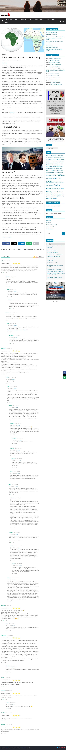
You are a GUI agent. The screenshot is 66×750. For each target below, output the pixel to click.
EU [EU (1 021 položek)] (57, 159)
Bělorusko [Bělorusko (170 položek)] (54, 155)
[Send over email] (29, 243)
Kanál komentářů (50, 226)
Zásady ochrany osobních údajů (53, 206)
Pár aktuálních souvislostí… (52, 47)
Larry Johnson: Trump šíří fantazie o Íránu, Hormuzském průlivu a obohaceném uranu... (55, 256)
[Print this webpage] (36, 243)
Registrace (48, 220)
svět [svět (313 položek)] (54, 182)
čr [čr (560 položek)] (54, 198)
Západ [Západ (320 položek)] (57, 196)
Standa (15, 291)
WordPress (23, 747)
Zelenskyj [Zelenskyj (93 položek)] (50, 196)
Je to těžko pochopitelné (51, 34)
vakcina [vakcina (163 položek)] (55, 191)
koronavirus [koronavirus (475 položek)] (54, 166)
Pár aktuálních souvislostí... (53, 262)
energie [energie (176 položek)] (51, 159)
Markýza (15, 325)
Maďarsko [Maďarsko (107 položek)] (59, 168)
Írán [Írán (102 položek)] (62, 196)
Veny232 (3, 348)
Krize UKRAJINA (24, 19)
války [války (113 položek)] (56, 194)
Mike (13, 278)
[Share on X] (14, 243)
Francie (16, 60)
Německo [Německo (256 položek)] (55, 172)
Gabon (20, 60)
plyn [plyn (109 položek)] (48, 175)
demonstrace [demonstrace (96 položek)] (49, 157)
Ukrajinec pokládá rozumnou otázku (10, 249)
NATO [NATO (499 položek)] (56, 170)
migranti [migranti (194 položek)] (49, 170)
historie (47, 19)
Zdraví (6, 22)
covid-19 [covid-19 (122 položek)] (60, 155)
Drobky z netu (49, 45)
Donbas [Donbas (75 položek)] (55, 157)
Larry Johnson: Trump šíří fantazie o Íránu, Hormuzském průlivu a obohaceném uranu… (55, 38)
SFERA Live (4, 63)
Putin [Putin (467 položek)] (52, 178)
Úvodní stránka (9, 19)
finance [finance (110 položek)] (51, 162)
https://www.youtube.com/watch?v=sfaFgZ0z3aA (17, 330)
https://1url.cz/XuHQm (7, 237)
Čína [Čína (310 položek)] (49, 198)
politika (17, 19)
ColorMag (7, 747)
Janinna (4, 60)
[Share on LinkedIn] (21, 243)
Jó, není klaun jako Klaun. (51, 32)
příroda (53, 19)
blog (31, 19)
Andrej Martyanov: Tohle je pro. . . (54, 269)
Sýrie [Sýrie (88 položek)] (59, 182)
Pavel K (13, 625)
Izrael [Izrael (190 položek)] (51, 164)
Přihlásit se (48, 222)
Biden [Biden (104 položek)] (48, 155)
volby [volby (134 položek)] (51, 194)
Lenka (16, 407)
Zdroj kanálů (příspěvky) (51, 224)
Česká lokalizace (49, 229)
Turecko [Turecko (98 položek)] (51, 185)
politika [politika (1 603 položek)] (56, 175)
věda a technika (38, 19)
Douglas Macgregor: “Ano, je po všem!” (34, 249)
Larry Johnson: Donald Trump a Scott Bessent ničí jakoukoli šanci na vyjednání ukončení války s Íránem (56, 273)
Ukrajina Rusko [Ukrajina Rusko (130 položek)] (55, 188)
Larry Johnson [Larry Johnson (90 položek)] (52, 168)
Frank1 (20, 460)
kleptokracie (12, 112)
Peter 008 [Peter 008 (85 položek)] (61, 172)
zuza (16, 337)
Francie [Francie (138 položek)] (56, 162)
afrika (14, 60)
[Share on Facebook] (6, 243)
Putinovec (14, 667)
